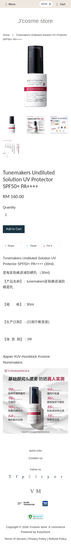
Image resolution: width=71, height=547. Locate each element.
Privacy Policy (37, 538)
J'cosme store (35, 21)
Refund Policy (57, 538)
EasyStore (43, 531)
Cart (60, 4)
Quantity (9, 207)
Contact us (35, 458)
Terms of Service (15, 538)
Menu (11, 4)
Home (6, 34)
